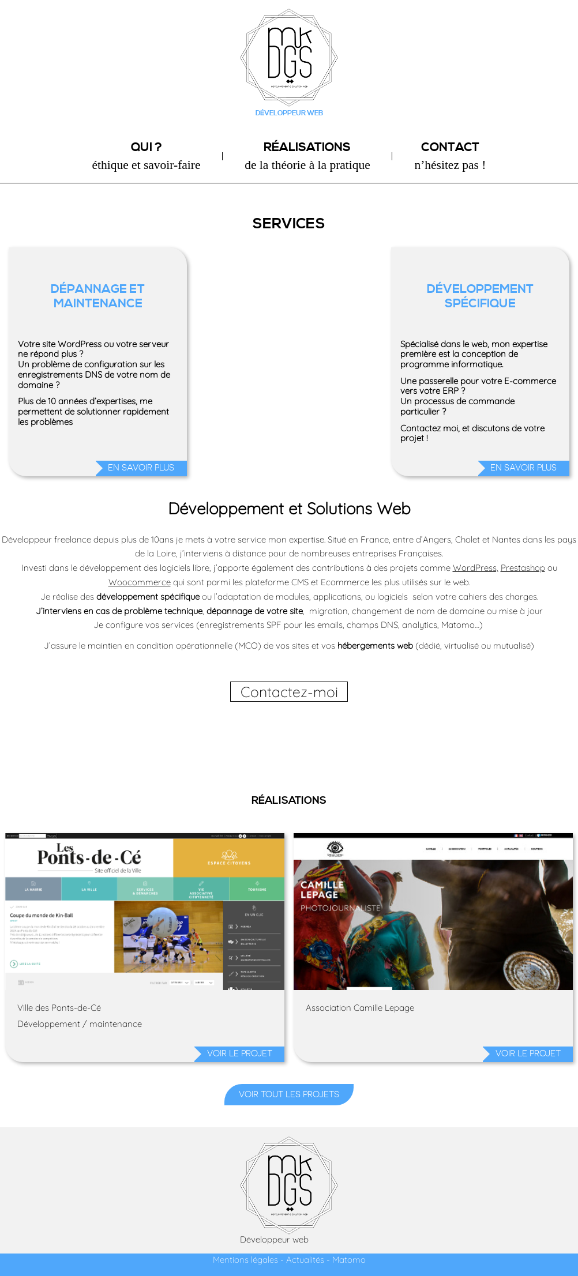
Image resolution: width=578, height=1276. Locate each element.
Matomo (349, 1259)
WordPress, (475, 567)
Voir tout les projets (289, 1094)
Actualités (305, 1259)
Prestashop (523, 567)
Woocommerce (139, 582)
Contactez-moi (289, 692)
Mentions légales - (248, 1259)
